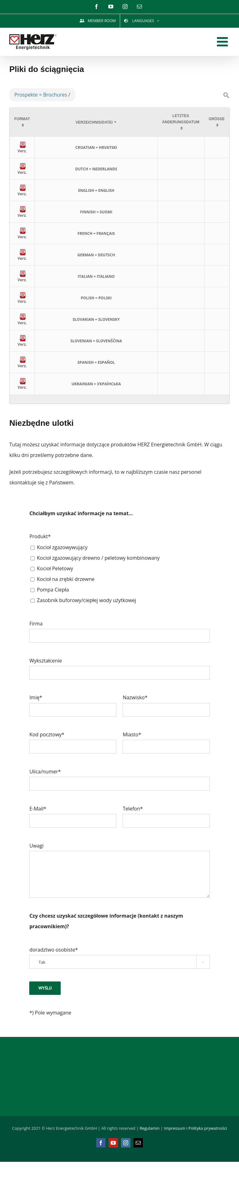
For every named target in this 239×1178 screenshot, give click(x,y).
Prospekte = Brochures (40, 94)
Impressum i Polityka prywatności (195, 1128)
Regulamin (150, 1128)
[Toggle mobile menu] (223, 41)
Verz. (22, 149)
